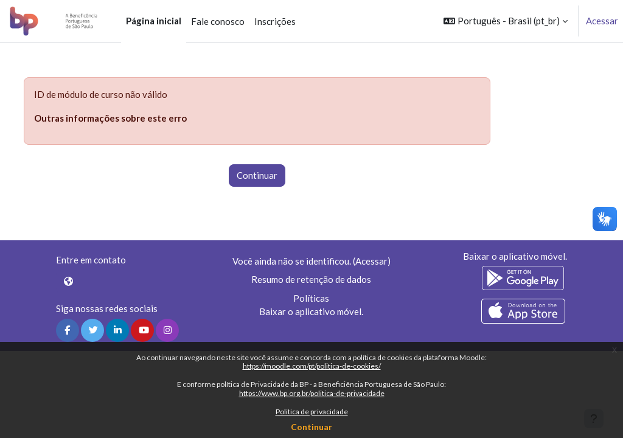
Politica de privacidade (312, 411)
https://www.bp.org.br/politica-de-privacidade (312, 393)
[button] (506, 21)
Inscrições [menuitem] (275, 21)
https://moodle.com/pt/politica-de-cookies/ (312, 365)
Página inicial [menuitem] (153, 20)
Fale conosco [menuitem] (218, 21)
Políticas (311, 298)
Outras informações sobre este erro (110, 118)
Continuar (311, 427)
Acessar (602, 20)
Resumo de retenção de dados (311, 279)
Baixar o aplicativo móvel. (311, 311)
